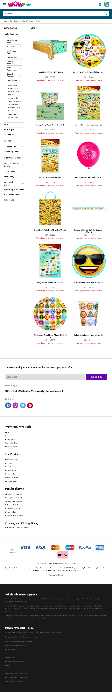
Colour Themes (10, 63)
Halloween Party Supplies (14, 505)
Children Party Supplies (13, 494)
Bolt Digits (9, 129)
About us (8, 432)
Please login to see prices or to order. (50, 80)
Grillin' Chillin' (13, 98)
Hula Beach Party (14, 108)
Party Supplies (15, 21)
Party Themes (28, 21)
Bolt (6, 124)
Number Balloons (11, 474)
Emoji (10, 111)
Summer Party (13, 117)
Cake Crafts (10, 171)
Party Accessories (12, 69)
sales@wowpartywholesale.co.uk (44, 391)
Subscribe (96, 376)
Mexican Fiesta (13, 92)
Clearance (9, 199)
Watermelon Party (14, 101)
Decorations (10, 146)
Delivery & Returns (11, 446)
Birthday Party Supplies (13, 508)
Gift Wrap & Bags (12, 157)
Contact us (8, 436)
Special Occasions (11, 75)
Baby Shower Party (12, 41)
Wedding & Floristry (14, 189)
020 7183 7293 (14, 391)
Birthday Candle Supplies (14, 515)
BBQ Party (11, 95)
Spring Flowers (13, 104)
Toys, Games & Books (11, 164)
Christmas (9, 134)
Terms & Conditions (11, 443)
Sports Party (12, 114)
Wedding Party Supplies (13, 501)
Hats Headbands (12, 194)
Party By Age (12, 57)
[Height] (52, 13)
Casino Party (12, 85)
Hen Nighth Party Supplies (14, 498)
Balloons (8, 140)
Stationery (9, 176)
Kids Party (11, 47)
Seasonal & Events (9, 183)
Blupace (60, 575)
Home (5, 21)
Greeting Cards (11, 151)
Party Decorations (11, 470)
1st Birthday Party (11, 52)
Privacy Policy (10, 439)
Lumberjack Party (14, 88)
